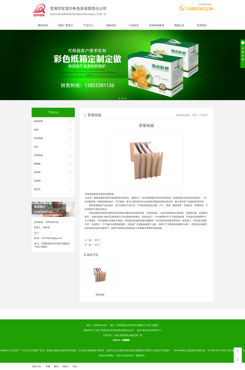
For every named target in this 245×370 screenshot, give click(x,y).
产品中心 (88, 25)
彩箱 (53, 130)
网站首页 (43, 25)
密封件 (53, 189)
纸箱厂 (62, 319)
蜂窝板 (53, 164)
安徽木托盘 (75, 319)
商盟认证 (179, 25)
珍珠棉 (53, 181)
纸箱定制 (53, 121)
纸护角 (53, 172)
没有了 (97, 240)
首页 (194, 115)
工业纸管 (50, 319)
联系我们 (202, 25)
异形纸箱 (53, 138)
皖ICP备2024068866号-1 (149, 330)
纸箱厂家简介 (65, 25)
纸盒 (53, 147)
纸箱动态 (111, 25)
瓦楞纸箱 (53, 155)
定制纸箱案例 (156, 25)
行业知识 (134, 25)
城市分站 (36, 366)
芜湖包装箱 (90, 319)
